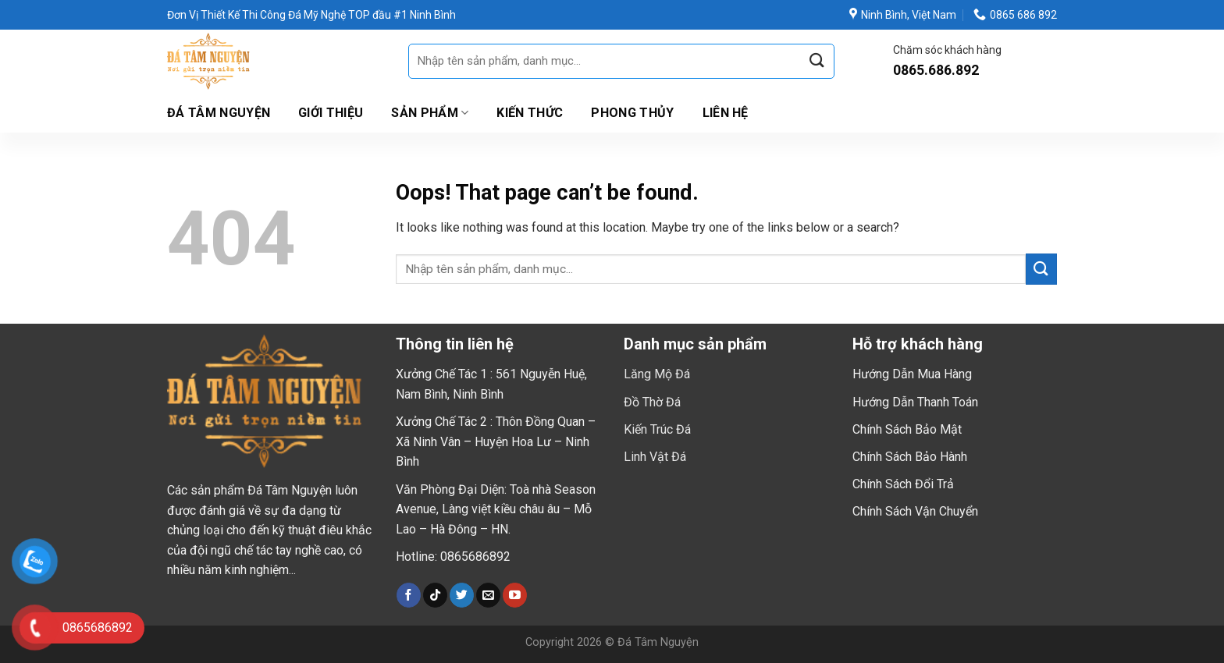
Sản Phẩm (429, 113)
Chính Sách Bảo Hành (909, 456)
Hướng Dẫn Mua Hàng (912, 374)
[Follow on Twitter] (462, 595)
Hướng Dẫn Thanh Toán (915, 402)
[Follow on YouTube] (515, 595)
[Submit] (816, 61)
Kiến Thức (529, 112)
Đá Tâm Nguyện (218, 112)
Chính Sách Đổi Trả (903, 484)
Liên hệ (726, 112)
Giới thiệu (330, 112)
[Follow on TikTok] (435, 595)
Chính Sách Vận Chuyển (915, 511)
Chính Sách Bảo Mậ (905, 429)
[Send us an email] (488, 595)
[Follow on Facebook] (409, 595)
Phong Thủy (632, 112)
